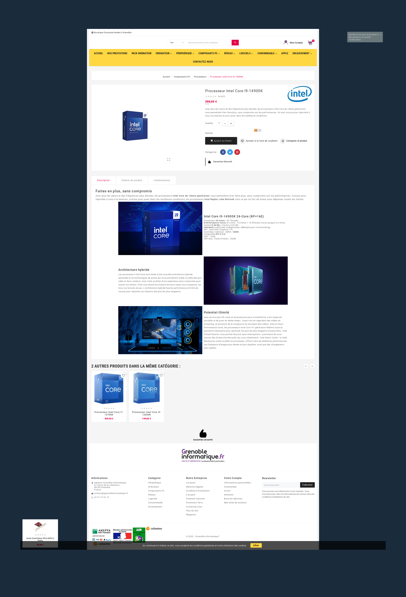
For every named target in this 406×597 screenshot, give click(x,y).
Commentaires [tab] (162, 180)
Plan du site (192, 510)
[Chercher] (209, 42)
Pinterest (237, 152)
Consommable (155, 502)
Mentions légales (194, 487)
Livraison (190, 482)
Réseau (152, 494)
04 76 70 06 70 (101, 497)
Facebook (223, 152)
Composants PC (156, 491)
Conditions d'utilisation (198, 491)
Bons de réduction (233, 498)
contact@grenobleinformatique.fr (111, 493)
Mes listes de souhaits (235, 502)
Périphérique (154, 482)
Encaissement (155, 507)
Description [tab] (103, 180)
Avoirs (227, 491)
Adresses (228, 494)
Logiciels (152, 498)
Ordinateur (153, 487)
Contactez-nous (194, 507)
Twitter (230, 152)
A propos (190, 494)
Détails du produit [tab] (132, 180)
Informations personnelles (237, 482)
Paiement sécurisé (195, 498)
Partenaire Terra (194, 502)
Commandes (230, 487)
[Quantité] (219, 123)
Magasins (191, 514)
